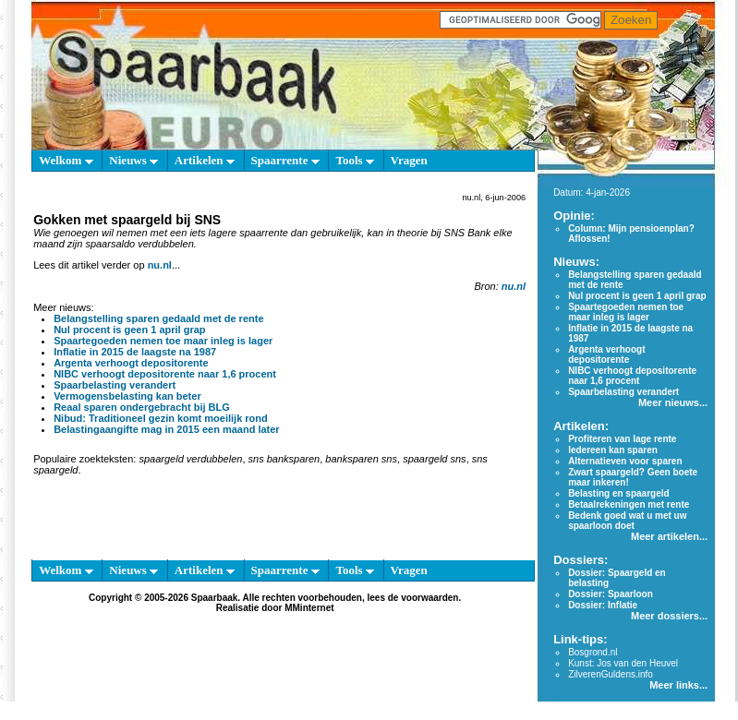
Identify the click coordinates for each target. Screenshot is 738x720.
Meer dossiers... (669, 615)
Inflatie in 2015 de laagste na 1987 (135, 351)
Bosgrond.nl (592, 652)
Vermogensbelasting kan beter (127, 396)
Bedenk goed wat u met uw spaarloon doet (627, 520)
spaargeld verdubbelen (190, 458)
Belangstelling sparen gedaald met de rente (158, 318)
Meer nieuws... (673, 402)
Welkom (65, 160)
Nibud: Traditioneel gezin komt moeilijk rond (161, 418)
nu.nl (160, 264)
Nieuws (133, 160)
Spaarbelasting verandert (114, 384)
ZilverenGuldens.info (610, 674)
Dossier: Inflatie (602, 605)
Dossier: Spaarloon (610, 594)
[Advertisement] (275, 521)
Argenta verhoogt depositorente (131, 362)
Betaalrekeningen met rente (628, 504)
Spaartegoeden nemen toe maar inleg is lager (163, 340)
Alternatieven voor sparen (625, 461)
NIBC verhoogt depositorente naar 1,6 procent (165, 373)
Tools (354, 160)
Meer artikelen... (669, 536)
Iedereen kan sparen (613, 450)
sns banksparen (284, 458)
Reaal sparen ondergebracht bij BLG (142, 407)
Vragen (409, 160)
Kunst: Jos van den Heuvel (623, 663)
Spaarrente (285, 160)
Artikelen (205, 160)
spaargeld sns (434, 458)
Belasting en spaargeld (618, 493)
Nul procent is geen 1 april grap (129, 329)
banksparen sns (361, 458)
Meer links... (678, 684)
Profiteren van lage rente (622, 439)
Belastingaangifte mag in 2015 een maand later (167, 429)
